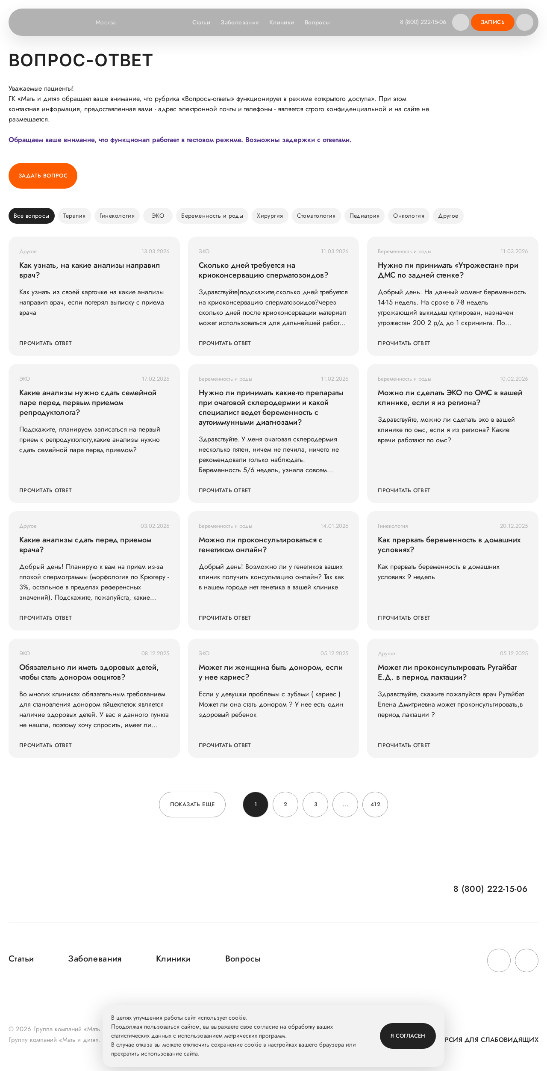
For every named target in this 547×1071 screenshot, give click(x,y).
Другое (448, 215)
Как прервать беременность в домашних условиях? (449, 545)
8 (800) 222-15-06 (423, 22)
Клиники (281, 22)
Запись (493, 22)
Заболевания (240, 22)
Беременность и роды (212, 215)
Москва (111, 22)
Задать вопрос (43, 176)
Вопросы (317, 22)
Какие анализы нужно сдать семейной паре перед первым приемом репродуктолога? (87, 402)
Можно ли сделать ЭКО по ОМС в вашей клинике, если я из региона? (450, 398)
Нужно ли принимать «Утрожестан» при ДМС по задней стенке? (448, 270)
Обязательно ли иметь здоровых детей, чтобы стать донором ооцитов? (89, 672)
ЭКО (158, 215)
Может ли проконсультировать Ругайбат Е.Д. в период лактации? (447, 672)
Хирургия (270, 215)
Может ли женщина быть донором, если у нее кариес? (271, 672)
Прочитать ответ (45, 343)
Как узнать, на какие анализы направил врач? (89, 270)
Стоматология (316, 215)
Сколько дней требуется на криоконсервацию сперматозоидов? (264, 270)
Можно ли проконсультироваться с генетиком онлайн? (261, 545)
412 (375, 804)
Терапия (74, 215)
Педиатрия (365, 215)
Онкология (408, 215)
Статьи (201, 22)
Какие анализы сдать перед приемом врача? (85, 545)
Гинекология (117, 215)
